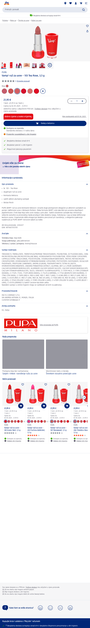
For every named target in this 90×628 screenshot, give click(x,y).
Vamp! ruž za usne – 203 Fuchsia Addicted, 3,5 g (36, 430)
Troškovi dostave (40, 109)
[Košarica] (81, 3)
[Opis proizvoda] (45, 184)
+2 (24, 421)
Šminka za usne (23, 20)
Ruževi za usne (36, 20)
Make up (13, 20)
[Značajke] (45, 234)
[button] (86, 3)
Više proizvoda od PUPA (31, 325)
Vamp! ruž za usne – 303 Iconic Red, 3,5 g (12, 429)
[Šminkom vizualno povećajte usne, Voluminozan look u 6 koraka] (67, 357)
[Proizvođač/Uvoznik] (45, 291)
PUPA (4, 72)
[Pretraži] (83, 9)
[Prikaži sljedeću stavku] (84, 397)
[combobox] (45, 9)
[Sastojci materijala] (45, 250)
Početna (5, 20)
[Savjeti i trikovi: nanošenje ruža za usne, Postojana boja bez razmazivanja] (23, 357)
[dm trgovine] (65, 3)
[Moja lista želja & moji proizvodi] (70, 3)
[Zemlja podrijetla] (45, 306)
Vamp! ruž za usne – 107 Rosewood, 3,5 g (58, 429)
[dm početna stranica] (6, 3)
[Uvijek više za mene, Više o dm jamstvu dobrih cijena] (45, 164)
